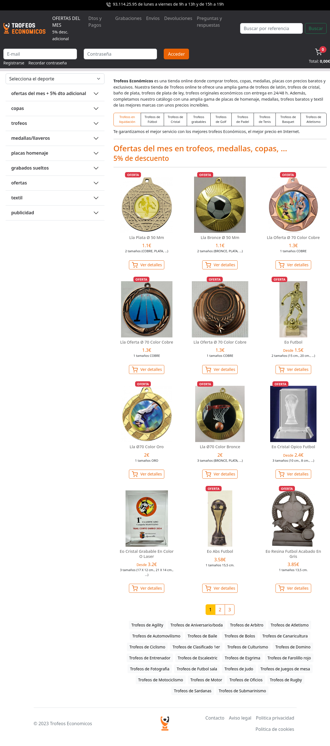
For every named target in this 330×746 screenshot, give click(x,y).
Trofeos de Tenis (265, 119)
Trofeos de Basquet (288, 119)
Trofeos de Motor (206, 679)
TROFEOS (19, 123)
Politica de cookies (275, 729)
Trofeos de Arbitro (246, 625)
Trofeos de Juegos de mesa (285, 668)
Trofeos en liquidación (127, 119)
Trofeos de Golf (220, 119)
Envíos (153, 18)
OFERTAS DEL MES (66, 28)
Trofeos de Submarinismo (242, 690)
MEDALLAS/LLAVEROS (30, 138)
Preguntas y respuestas (209, 21)
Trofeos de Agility (147, 625)
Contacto (214, 718)
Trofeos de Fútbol (152, 119)
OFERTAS (19, 183)
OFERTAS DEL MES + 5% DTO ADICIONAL (48, 93)
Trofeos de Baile (202, 636)
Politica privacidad (275, 718)
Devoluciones (178, 18)
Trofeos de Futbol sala (197, 668)
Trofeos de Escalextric (198, 658)
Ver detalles (146, 265)
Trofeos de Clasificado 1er (196, 647)
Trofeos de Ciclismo (147, 647)
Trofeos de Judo (238, 668)
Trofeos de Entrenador (149, 658)
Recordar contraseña (47, 63)
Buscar (316, 28)
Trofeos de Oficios (246, 679)
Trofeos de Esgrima (242, 658)
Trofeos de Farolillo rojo (289, 658)
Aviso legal (240, 718)
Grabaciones (128, 18)
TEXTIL (16, 198)
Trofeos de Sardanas (192, 690)
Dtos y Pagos (95, 21)
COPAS (17, 108)
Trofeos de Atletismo (313, 119)
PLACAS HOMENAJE (29, 153)
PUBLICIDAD (22, 212)
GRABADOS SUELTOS (30, 168)
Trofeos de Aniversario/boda (196, 625)
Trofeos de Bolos (239, 636)
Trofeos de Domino (292, 647)
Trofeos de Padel (242, 119)
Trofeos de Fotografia (149, 668)
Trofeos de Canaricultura (285, 636)
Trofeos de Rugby (286, 679)
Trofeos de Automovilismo (156, 636)
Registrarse (13, 63)
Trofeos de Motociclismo (160, 679)
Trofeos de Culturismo (247, 647)
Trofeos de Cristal (175, 119)
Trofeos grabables (198, 119)
